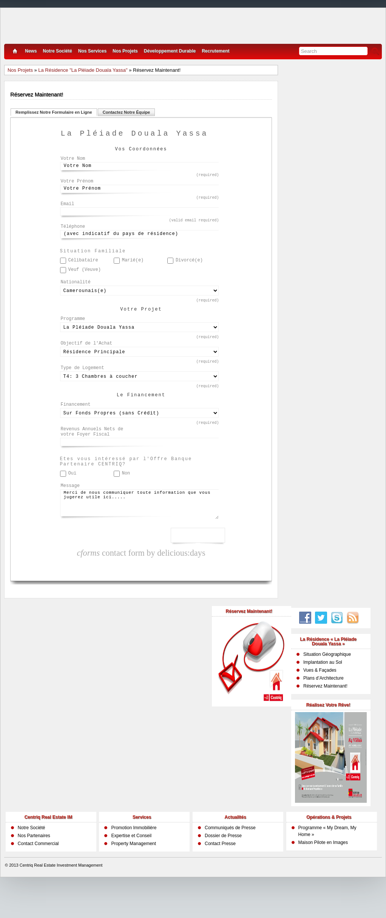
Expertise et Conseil (131, 869)
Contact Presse (220, 876)
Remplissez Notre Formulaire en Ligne (53, 112)
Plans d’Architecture (323, 711)
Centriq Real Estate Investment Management (61, 898)
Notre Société (57, 51)
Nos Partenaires (34, 869)
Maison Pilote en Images (323, 875)
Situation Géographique (327, 687)
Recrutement (215, 51)
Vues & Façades (320, 703)
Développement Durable (170, 51)
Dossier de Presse (223, 869)
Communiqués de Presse (230, 861)
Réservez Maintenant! (325, 719)
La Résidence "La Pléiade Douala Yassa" (82, 70)
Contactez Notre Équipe (126, 112)
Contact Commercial (38, 876)
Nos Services (92, 51)
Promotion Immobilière (133, 861)
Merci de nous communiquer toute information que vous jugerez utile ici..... (139, 537)
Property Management (133, 876)
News (31, 51)
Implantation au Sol (322, 695)
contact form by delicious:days (141, 586)
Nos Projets (125, 51)
